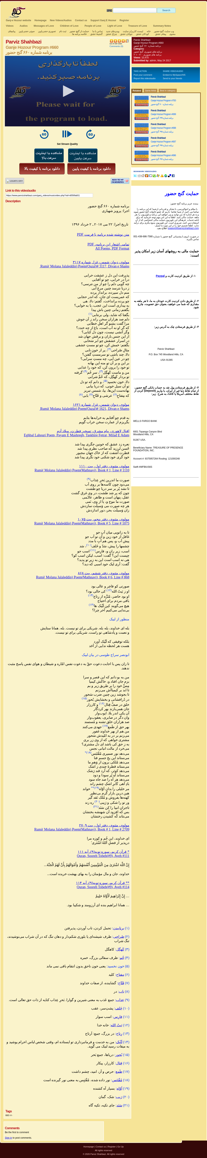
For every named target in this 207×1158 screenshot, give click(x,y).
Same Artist (150, 90)
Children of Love (69, 25)
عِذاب (120, 1000)
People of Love (93, 25)
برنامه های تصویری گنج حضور (148, 51)
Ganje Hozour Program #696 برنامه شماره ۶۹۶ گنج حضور (163, 157)
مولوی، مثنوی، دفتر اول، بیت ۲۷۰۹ (104, 825)
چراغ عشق (111, 34)
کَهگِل (120, 949)
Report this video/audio (145, 78)
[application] (67, 91)
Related (137, 90)
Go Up (120, 1146)
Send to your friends (172, 78)
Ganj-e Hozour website (18, 20)
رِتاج (119, 1034)
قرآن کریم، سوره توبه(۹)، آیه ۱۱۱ (103, 852)
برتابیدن (118, 928)
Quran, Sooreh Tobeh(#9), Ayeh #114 (103, 887)
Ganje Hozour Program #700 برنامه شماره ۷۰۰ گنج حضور (163, 102)
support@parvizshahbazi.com (183, 228)
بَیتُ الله (116, 1025)
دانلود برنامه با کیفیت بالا (42, 169)
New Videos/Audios (60, 20)
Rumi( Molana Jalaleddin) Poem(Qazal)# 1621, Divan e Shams (84, 409)
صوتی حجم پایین (26, 31)
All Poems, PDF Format (112, 248)
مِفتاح (120, 975)
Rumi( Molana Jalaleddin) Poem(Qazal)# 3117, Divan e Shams (84, 266)
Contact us (81, 20)
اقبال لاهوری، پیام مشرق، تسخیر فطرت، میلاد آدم (93, 431)
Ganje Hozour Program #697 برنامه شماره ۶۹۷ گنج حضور (163, 143)
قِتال (119, 1063)
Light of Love (114, 25)
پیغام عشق (160, 34)
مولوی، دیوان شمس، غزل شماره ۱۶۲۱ (101, 405)
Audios (24, 25)
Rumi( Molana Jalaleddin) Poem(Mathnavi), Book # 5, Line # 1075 (81, 523)
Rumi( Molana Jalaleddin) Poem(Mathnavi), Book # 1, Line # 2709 (81, 829)
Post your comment (143, 75)
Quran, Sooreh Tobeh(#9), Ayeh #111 (103, 856)
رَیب (119, 1097)
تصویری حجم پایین (46, 31)
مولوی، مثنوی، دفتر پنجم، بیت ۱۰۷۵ (103, 519)
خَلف (118, 1008)
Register (124, 20)
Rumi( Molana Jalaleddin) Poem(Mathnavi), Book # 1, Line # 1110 (82, 470)
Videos (9, 25)
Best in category (167, 90)
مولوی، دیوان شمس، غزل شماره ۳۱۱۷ (101, 262)
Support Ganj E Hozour (103, 20)
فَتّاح (121, 983)
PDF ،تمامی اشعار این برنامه (108, 244)
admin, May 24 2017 (160, 60)
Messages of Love (44, 25)
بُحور (118, 1055)
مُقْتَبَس (117, 1080)
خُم (122, 958)
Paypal (160, 275)
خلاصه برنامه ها (79, 34)
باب (121, 991)
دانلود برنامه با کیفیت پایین (91, 169)
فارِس (117, 1017)
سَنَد (119, 1105)
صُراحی (118, 937)
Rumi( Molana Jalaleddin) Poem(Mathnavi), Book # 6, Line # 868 (82, 577)
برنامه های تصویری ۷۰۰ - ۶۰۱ (147, 54)
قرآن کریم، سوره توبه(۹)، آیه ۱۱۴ (102, 883)
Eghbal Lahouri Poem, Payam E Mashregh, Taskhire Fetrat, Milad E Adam (76, 435)
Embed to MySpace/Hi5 (174, 75)
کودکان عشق (142, 34)
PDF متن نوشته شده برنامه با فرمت (103, 234)
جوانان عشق (126, 34)
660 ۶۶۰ (9, 1115)
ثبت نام (62, 31)
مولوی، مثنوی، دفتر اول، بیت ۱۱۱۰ (104, 466)
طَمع (119, 1072)
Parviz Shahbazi (142, 40)
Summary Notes (162, 25)
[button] (67, 91)
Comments (115, 46)
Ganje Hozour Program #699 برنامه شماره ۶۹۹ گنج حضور (163, 116)
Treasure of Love (137, 25)
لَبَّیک (119, 1042)
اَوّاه (119, 1088)
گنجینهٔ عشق (96, 34)
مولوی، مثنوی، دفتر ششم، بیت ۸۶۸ (103, 573)
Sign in (8, 1137)
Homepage (40, 20)
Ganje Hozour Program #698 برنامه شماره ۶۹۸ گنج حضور (163, 130)
